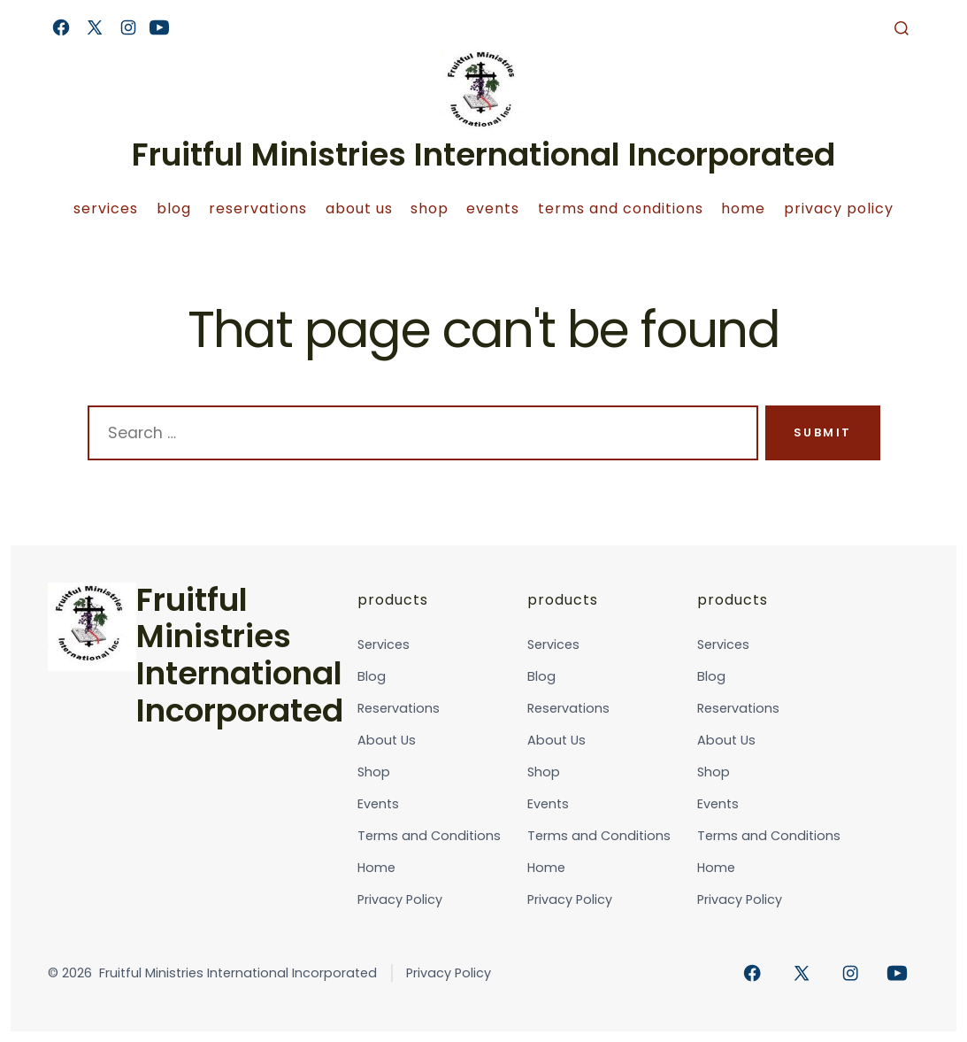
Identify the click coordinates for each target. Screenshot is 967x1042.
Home (743, 208)
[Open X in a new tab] (94, 27)
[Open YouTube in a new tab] (159, 27)
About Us (359, 208)
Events (492, 208)
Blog (174, 208)
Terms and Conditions (620, 208)
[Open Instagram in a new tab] (128, 27)
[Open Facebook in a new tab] (61, 27)
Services (105, 208)
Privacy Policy (839, 208)
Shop (430, 208)
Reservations (258, 208)
